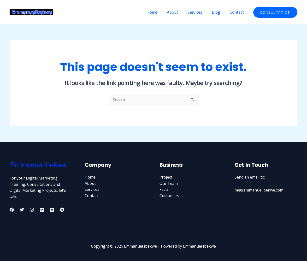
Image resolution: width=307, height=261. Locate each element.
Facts (164, 189)
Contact (238, 12)
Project (165, 177)
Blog (219, 12)
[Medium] (52, 210)
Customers (169, 195)
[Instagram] (32, 210)
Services (199, 12)
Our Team (168, 183)
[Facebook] (12, 210)
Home (160, 12)
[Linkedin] (42, 210)
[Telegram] (62, 210)
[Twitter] (22, 210)
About (179, 12)
